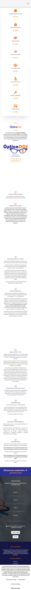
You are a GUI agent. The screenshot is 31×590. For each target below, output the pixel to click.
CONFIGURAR (21, 579)
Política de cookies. (15, 588)
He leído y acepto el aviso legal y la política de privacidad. (15, 526)
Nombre (15, 492)
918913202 (15, 563)
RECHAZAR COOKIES (11, 579)
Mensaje (16, 515)
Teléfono (15, 499)
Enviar (15, 536)
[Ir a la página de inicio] (1, 3)
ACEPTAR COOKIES (15, 584)
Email (15, 507)
